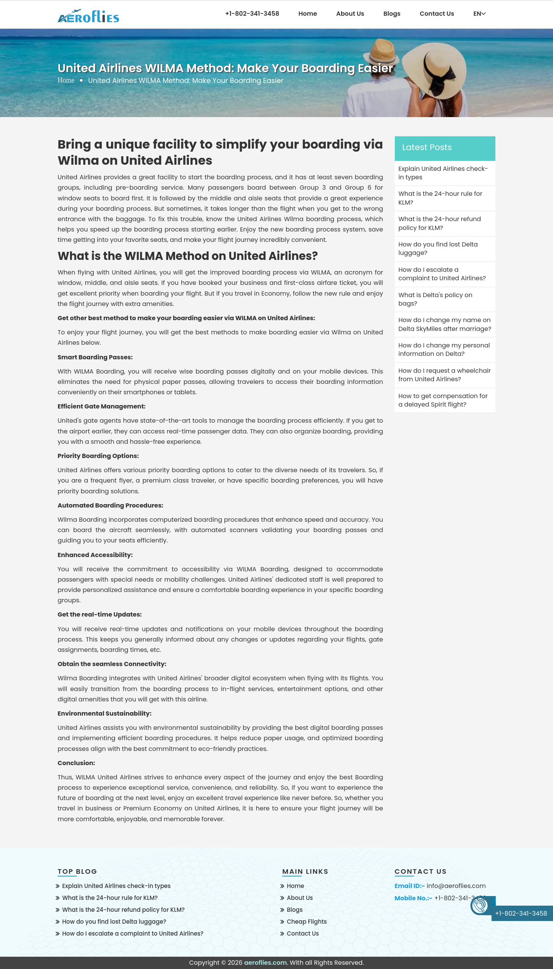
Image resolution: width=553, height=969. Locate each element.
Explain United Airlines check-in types (116, 886)
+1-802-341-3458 (460, 898)
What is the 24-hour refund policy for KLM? (123, 910)
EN (480, 13)
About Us (350, 13)
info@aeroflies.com (456, 886)
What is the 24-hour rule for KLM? (110, 898)
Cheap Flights (307, 922)
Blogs (392, 13)
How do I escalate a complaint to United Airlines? (133, 933)
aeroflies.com (265, 962)
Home (307, 13)
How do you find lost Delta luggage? (114, 922)
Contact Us (437, 13)
